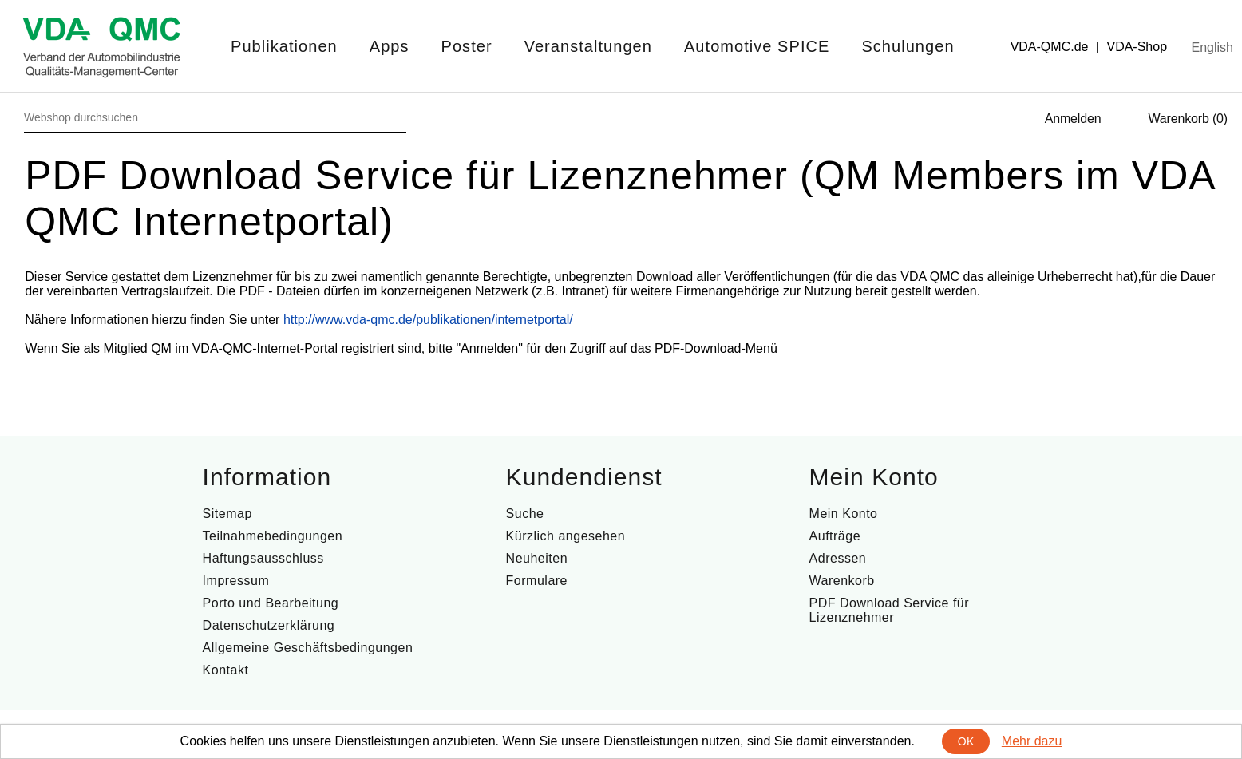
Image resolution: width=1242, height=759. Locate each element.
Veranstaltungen (588, 46)
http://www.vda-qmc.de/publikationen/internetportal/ (428, 319)
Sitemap (227, 513)
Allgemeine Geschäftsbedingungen (308, 647)
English (1212, 47)
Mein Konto (843, 513)
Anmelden (1073, 118)
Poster (466, 46)
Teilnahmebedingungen (272, 536)
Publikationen (284, 46)
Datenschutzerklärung (269, 625)
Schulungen (907, 46)
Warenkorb (842, 580)
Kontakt (226, 670)
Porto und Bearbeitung (271, 603)
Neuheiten (537, 558)
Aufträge (834, 536)
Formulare (537, 580)
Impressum (236, 580)
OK (966, 741)
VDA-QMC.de (1050, 46)
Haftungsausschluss (263, 558)
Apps (389, 46)
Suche (525, 513)
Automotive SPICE (756, 46)
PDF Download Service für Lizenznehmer (889, 610)
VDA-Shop (1136, 46)
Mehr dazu (1032, 741)
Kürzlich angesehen (566, 536)
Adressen (838, 558)
